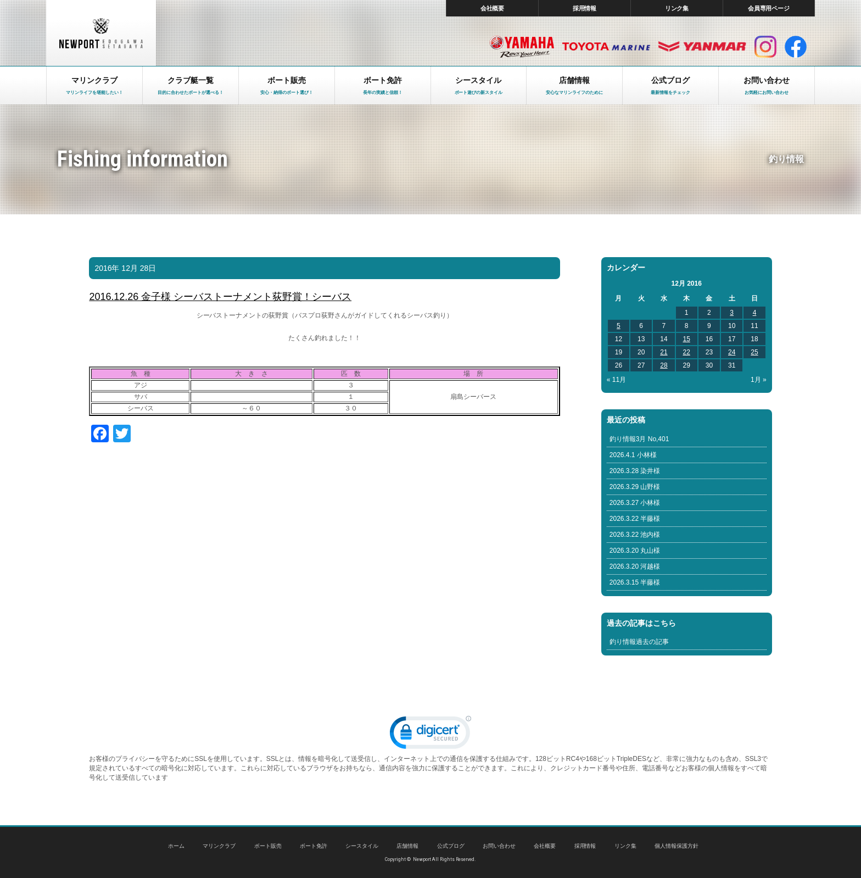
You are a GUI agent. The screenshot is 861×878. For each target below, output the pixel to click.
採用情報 (585, 8)
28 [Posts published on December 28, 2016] (663, 365)
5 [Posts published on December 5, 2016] (618, 326)
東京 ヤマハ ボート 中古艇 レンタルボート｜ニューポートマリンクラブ (101, 33)
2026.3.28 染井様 (635, 471)
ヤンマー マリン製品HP (702, 47)
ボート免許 (313, 846)
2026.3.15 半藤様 (635, 582)
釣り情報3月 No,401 (639, 439)
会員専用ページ (769, 8)
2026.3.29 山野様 (635, 487)
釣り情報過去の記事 (639, 642)
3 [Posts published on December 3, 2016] (732, 312)
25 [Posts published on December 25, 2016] (754, 352)
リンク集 (677, 8)
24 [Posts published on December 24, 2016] (731, 352)
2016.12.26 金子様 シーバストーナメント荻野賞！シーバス (220, 296)
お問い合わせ (499, 846)
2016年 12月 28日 (125, 268)
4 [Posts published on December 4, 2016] (755, 312)
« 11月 (616, 380)
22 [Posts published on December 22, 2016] (686, 352)
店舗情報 (407, 846)
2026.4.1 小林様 (633, 455)
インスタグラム (765, 47)
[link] (430, 734)
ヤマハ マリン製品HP (522, 47)
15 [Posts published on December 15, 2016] (686, 339)
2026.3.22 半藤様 (635, 519)
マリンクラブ (219, 846)
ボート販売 (268, 846)
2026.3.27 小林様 (635, 503)
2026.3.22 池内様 (635, 534)
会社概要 (492, 8)
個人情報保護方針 (676, 846)
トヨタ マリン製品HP (606, 47)
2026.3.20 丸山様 (635, 550)
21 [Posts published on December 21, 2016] (663, 352)
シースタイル (361, 846)
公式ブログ (451, 846)
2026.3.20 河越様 (635, 566)
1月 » (759, 380)
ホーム (176, 846)
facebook (796, 47)
